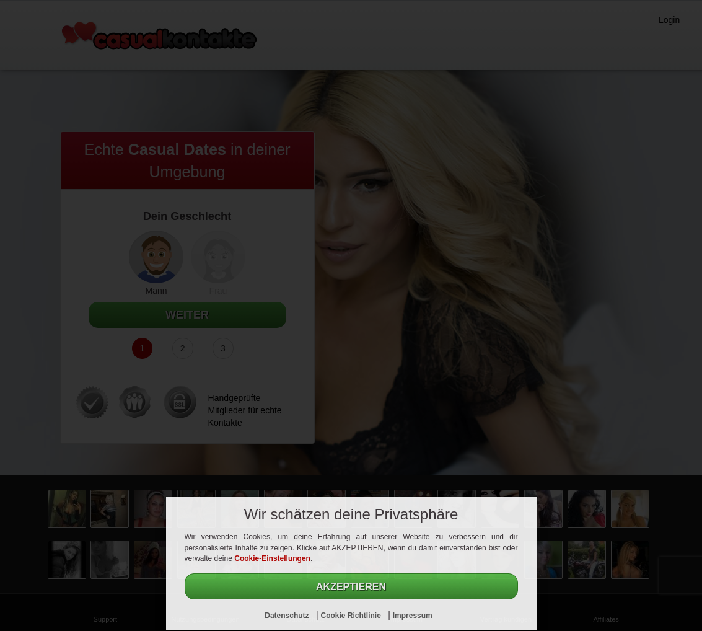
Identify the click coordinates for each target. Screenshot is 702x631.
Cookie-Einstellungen (272, 558)
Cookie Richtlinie (351, 615)
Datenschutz (288, 615)
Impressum (412, 615)
